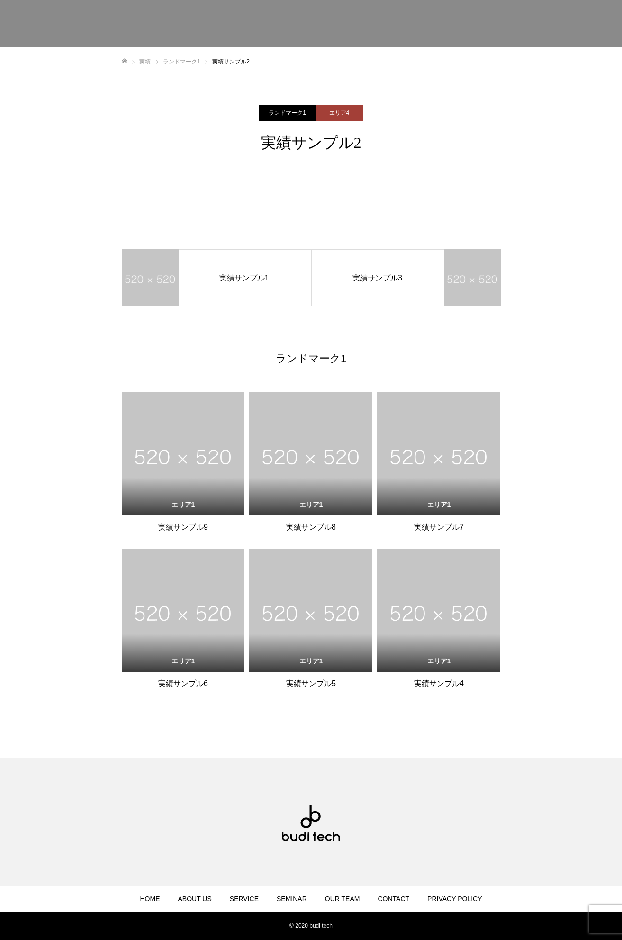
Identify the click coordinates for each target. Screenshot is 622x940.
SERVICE (244, 899)
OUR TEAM (342, 899)
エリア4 (339, 112)
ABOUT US (194, 899)
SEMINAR (292, 899)
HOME (150, 899)
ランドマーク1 (287, 112)
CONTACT (393, 899)
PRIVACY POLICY (454, 899)
